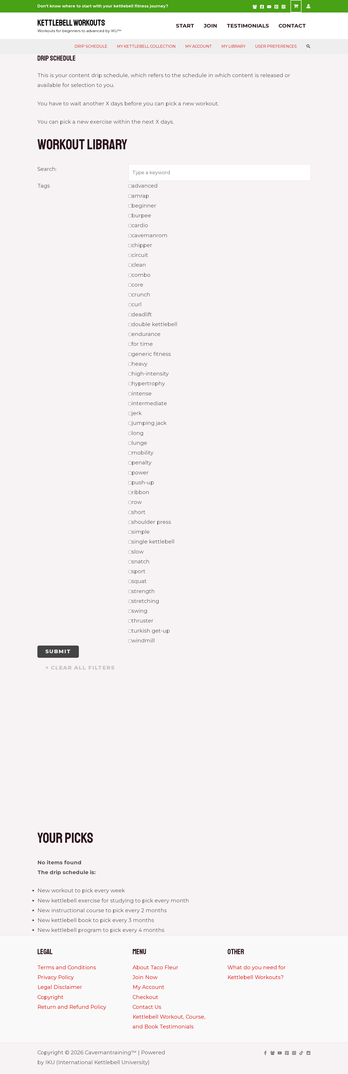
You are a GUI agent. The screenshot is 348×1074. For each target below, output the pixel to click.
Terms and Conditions (66, 969)
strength (141, 592)
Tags (43, 187)
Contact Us (147, 1009)
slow (136, 553)
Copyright (50, 999)
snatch (139, 563)
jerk (135, 414)
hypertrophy (146, 385)
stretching (143, 602)
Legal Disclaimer (59, 989)
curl (135, 306)
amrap (138, 197)
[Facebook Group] (255, 7)
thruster (140, 622)
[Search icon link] (308, 46)
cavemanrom (148, 236)
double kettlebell (152, 325)
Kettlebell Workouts (71, 23)
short (136, 513)
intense (140, 395)
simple (139, 533)
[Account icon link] (308, 6)
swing (137, 612)
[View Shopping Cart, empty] (296, 6)
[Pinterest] (276, 7)
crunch (139, 296)
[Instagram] (283, 7)
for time (140, 345)
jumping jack (147, 424)
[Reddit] (308, 1055)
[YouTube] (269, 7)
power (138, 474)
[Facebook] (262, 7)
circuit (138, 256)
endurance (144, 335)
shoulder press (149, 523)
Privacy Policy (55, 979)
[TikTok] (301, 1055)
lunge (137, 444)
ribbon (138, 494)
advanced (143, 187)
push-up (141, 483)
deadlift (140, 315)
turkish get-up (149, 632)
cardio (138, 227)
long (136, 434)
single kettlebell (151, 543)
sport (136, 573)
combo (139, 276)
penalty (139, 464)
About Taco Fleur (155, 969)
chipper (140, 246)
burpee (139, 217)
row (135, 503)
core (135, 286)
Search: (47, 169)
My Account (148, 989)
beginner (142, 207)
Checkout (145, 999)
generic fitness (149, 355)
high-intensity (148, 375)
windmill (141, 642)
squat (137, 582)
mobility (140, 454)
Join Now (145, 979)
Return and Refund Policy (71, 1009)
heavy (137, 365)
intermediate (147, 404)
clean (137, 266)
